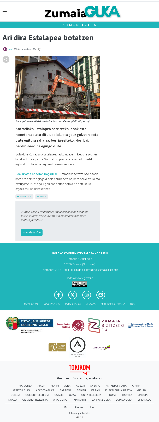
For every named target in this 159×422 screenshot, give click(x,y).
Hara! (10, 49)
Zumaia (41, 196)
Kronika (126, 395)
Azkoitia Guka (45, 390)
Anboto (95, 385)
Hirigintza (24, 196)
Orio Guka (60, 399)
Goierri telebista (37, 395)
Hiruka (111, 395)
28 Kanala (144, 399)
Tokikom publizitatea (79, 413)
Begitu (81, 390)
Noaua (12, 399)
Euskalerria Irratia (118, 390)
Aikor (41, 385)
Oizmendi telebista (35, 399)
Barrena (65, 390)
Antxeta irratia (116, 385)
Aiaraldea (25, 385)
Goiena (15, 395)
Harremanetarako (113, 303)
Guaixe (58, 395)
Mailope (143, 395)
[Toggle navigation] (4, 12)
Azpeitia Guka (22, 390)
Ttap (92, 407)
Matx (67, 407)
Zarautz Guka (101, 399)
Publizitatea (73, 303)
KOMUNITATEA (79, 25)
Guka (72, 395)
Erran (95, 390)
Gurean (79, 407)
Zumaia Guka (124, 399)
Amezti (80, 385)
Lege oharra (52, 303)
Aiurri (55, 385)
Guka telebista (91, 395)
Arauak (91, 303)
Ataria (136, 385)
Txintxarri (79, 399)
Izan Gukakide (31, 232)
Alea (67, 385)
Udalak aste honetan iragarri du (37, 174)
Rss (132, 303)
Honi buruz (31, 303)
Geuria (142, 390)
